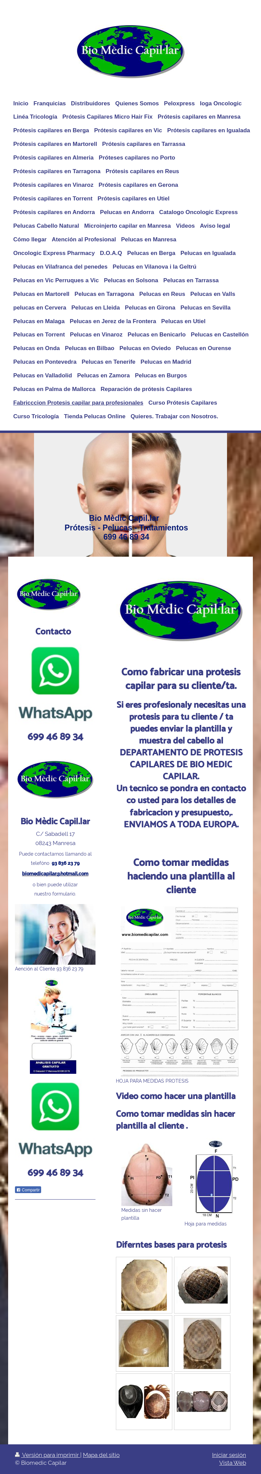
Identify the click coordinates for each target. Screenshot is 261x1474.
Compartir (28, 1190)
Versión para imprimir (47, 1455)
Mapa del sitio (101, 1455)
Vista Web (232, 1462)
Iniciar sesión (229, 1455)
